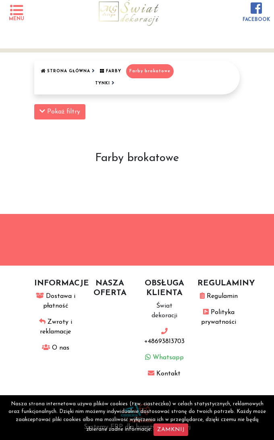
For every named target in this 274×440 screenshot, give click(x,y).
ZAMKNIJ (171, 430)
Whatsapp (164, 357)
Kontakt (164, 374)
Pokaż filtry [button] (59, 111)
